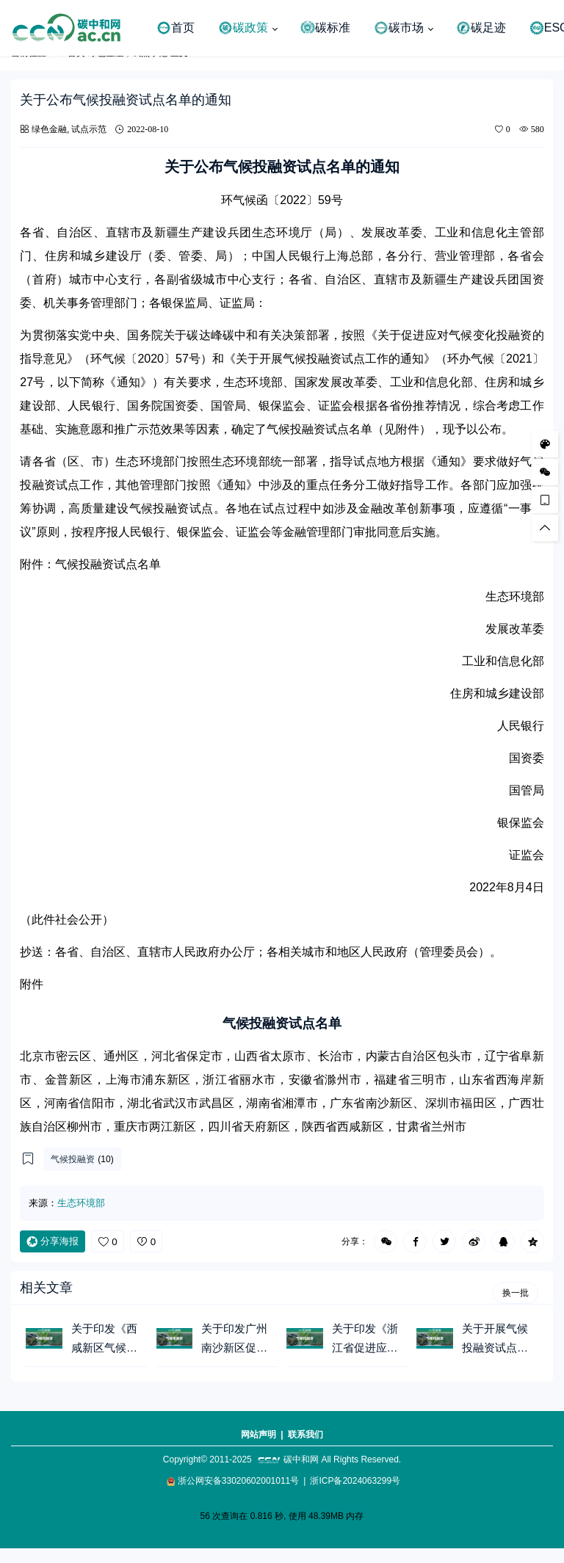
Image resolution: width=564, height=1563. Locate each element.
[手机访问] (545, 499)
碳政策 (243, 28)
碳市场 (399, 28)
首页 (175, 28)
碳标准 (325, 28)
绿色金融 (49, 129)
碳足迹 (481, 28)
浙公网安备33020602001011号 (238, 1481)
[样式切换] (545, 443)
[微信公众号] (545, 471)
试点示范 (88, 129)
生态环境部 (81, 1202)
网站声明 (258, 1434)
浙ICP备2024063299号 (355, 1481)
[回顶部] (545, 527)
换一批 (515, 1293)
